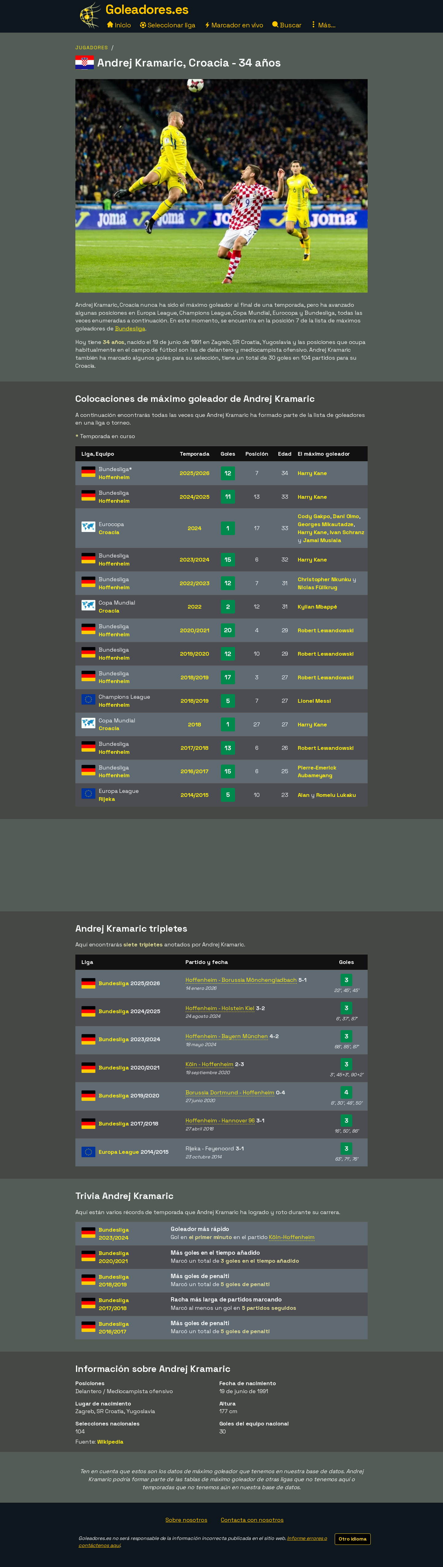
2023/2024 (195, 559)
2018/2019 (195, 677)
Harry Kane (312, 473)
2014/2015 (195, 794)
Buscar (286, 25)
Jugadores (91, 47)
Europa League (134, 1151)
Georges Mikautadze (325, 524)
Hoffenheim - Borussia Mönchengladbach (241, 979)
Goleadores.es (147, 9)
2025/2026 (194, 473)
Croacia (109, 532)
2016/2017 (194, 771)
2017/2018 (195, 747)
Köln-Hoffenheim (292, 1237)
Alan (303, 794)
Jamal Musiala (322, 540)
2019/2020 (194, 653)
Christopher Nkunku (324, 579)
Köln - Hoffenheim (209, 1064)
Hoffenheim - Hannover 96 (220, 1120)
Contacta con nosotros (252, 1519)
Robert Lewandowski (326, 630)
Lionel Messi (314, 700)
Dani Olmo (346, 516)
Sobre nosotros (186, 1519)
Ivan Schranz (347, 532)
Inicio (119, 25)
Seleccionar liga (167, 25)
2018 (194, 724)
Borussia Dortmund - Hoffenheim (230, 1092)
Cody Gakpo (314, 516)
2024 (195, 528)
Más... (322, 25)
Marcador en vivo (233, 25)
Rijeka (107, 798)
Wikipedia (110, 1441)
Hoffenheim (114, 477)
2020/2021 (194, 630)
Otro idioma (353, 1539)
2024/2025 (195, 496)
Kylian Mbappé (317, 606)
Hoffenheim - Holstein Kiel (220, 1008)
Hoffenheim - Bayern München (227, 1036)
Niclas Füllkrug (317, 587)
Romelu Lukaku (336, 794)
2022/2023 (194, 583)
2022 (195, 606)
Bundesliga (130, 328)
